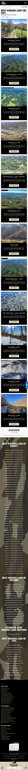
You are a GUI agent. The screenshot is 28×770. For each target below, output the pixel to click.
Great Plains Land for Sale (6, 712)
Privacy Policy (15, 756)
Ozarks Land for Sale (5, 713)
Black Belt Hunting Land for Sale (7, 709)
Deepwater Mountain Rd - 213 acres (14, 74)
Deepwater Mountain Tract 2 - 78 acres (14, 279)
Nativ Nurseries (4, 731)
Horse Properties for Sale (6, 695)
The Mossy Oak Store (5, 739)
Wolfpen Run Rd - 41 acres (14, 347)
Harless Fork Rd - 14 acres (14, 415)
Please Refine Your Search (14, 430)
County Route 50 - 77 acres (14, 142)
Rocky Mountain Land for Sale (7, 710)
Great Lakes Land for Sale (6, 716)
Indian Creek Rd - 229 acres (14, 40)
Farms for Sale (4, 691)
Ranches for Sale (4, 689)
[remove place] (26, 6)
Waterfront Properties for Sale (7, 697)
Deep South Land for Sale (6, 719)
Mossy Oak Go (4, 734)
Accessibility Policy (21, 756)
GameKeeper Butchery (5, 736)
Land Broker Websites (21, 758)
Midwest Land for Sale (5, 715)
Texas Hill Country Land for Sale (7, 707)
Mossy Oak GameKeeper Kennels (7, 733)
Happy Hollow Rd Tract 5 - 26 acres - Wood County (14, 313)
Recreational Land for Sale (6, 694)
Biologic (2, 730)
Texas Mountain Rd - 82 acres (14, 210)
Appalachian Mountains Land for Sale (8, 718)
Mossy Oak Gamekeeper (6, 729)
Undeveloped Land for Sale (6, 698)
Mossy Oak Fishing (4, 737)
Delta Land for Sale (5, 722)
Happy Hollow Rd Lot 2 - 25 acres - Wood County (14, 176)
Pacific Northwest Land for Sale (7, 721)
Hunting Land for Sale (5, 688)
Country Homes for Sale (6, 701)
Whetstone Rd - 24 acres (14, 381)
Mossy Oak (3, 727)
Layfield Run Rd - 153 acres (14, 108)
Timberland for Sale (5, 692)
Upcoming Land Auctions (6, 702)
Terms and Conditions (7, 756)
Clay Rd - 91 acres (14, 244)
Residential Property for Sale (7, 700)
